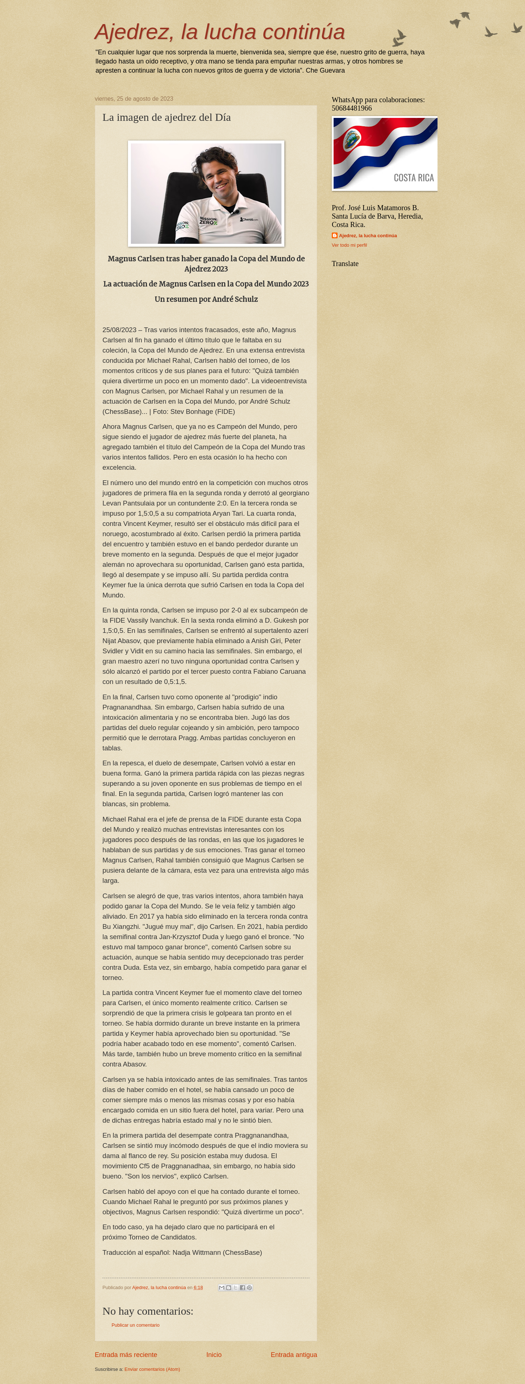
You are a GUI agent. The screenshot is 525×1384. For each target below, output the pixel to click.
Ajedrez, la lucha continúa (220, 31)
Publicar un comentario (136, 1325)
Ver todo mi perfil (349, 245)
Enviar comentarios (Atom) (152, 1369)
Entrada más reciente (126, 1354)
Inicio (214, 1354)
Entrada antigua (294, 1354)
